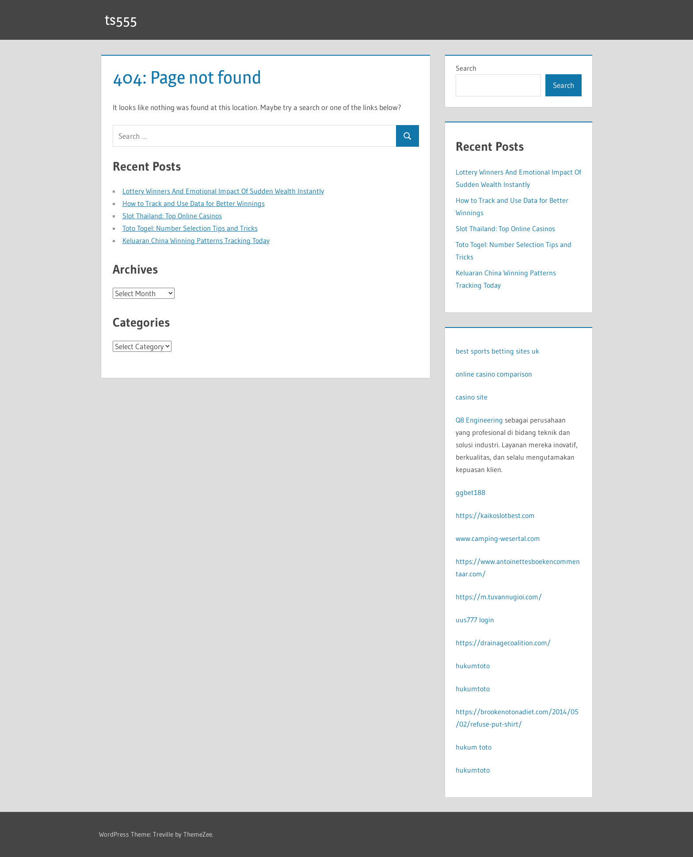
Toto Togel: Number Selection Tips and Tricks (190, 228)
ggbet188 (470, 492)
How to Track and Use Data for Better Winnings (193, 203)
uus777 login (475, 619)
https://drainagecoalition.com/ (503, 642)
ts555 (121, 19)
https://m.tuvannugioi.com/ (499, 596)
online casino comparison (494, 373)
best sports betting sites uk (497, 351)
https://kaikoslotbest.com (495, 515)
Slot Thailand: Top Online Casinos (172, 215)
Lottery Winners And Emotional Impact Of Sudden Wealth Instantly (223, 191)
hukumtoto (473, 665)
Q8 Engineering (479, 419)
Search (466, 68)
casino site (471, 396)
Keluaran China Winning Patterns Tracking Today (196, 240)
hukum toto (473, 747)
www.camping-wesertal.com (498, 538)
